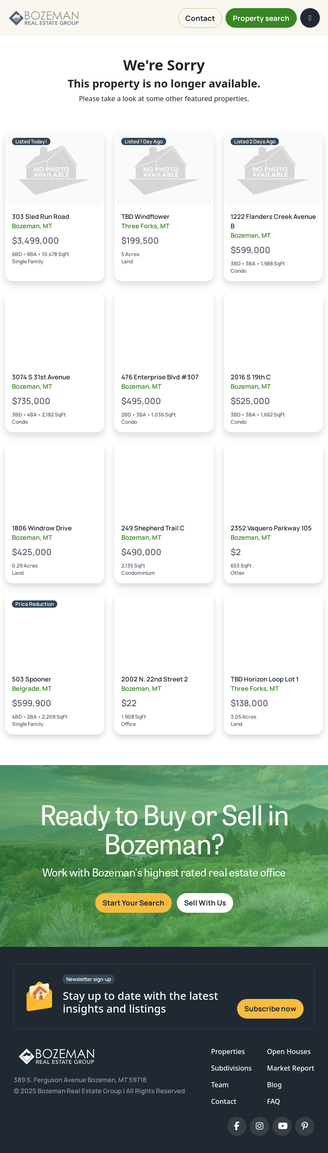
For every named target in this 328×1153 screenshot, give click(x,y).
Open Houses (288, 1051)
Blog (274, 1084)
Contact (223, 1101)
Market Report (290, 1068)
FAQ (273, 1101)
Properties (228, 1051)
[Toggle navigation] (310, 18)
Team (219, 1084)
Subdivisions (231, 1068)
